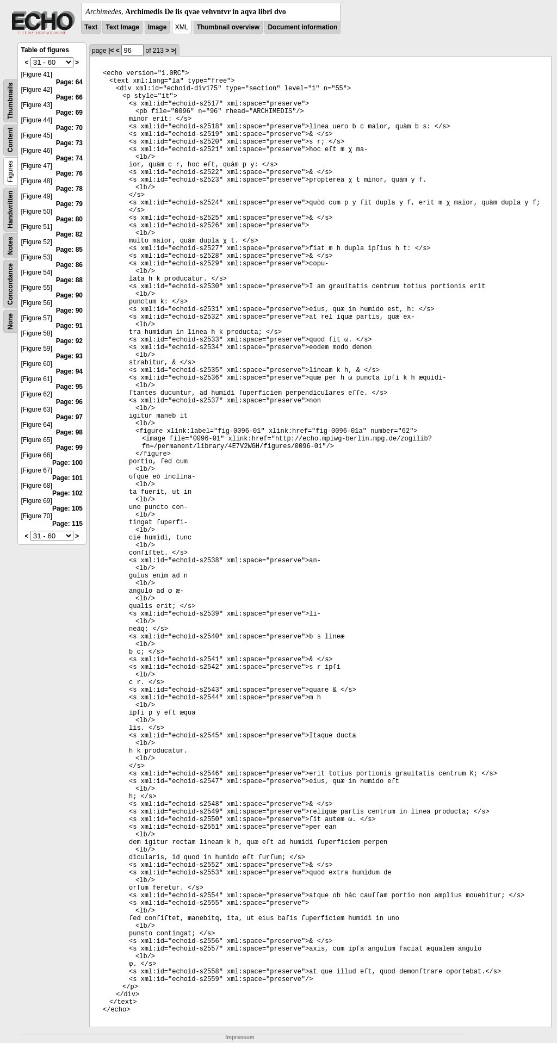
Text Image (122, 27)
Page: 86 (69, 265)
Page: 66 (69, 97)
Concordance (10, 284)
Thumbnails (10, 101)
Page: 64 (69, 82)
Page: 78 (69, 189)
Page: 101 (67, 478)
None (10, 321)
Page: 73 (69, 143)
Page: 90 (69, 295)
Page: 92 (69, 341)
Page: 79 (69, 204)
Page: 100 (67, 463)
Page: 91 (69, 326)
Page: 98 (69, 432)
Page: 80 (69, 219)
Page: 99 (69, 447)
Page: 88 (69, 280)
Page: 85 (69, 249)
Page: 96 (69, 402)
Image (157, 27)
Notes (10, 245)
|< (111, 50)
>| (174, 50)
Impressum (239, 1037)
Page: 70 (69, 128)
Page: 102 (67, 493)
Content (10, 140)
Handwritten (10, 209)
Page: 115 (67, 523)
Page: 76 (69, 173)
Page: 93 (69, 356)
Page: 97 (69, 417)
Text (90, 27)
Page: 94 (69, 371)
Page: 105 (67, 508)
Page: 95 (69, 386)
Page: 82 (69, 234)
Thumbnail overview (228, 27)
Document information (302, 27)
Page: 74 (69, 158)
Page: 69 (69, 112)
